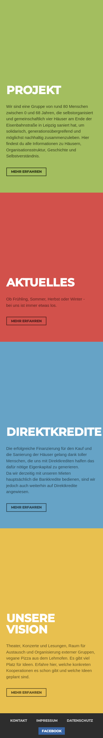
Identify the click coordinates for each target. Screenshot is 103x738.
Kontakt (18, 720)
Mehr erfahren (26, 172)
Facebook (52, 731)
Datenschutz (80, 720)
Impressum (46, 720)
